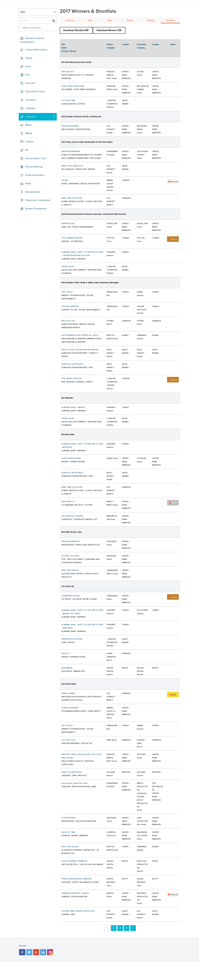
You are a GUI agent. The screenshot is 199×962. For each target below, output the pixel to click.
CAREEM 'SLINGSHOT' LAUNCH (75, 893)
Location (125, 44)
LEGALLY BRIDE (68, 693)
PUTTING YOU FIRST (70, 556)
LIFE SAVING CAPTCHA (71, 378)
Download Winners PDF (109, 30)
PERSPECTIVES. (68, 223)
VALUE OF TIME (68, 832)
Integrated (30, 108)
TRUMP (64, 180)
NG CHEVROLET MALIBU (72, 516)
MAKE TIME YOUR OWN (71, 198)
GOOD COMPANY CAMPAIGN (74, 861)
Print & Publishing (34, 166)
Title (63, 44)
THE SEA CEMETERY (70, 306)
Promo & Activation (34, 175)
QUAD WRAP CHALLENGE (72, 86)
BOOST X (65, 653)
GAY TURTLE (67, 292)
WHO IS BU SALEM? (70, 846)
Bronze (130, 20)
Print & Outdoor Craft (35, 158)
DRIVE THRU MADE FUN (72, 166)
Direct (28, 66)
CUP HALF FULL (68, 740)
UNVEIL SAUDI (67, 266)
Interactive (31, 116)
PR (26, 150)
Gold (90, 20)
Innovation (31, 99)
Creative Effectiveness (36, 49)
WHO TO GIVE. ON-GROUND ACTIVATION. (79, 349)
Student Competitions (36, 208)
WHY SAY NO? (67, 71)
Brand (64, 48)
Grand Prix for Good (35, 91)
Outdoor (29, 141)
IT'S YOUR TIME (68, 100)
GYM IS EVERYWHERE (71, 458)
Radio (28, 183)
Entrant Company (111, 46)
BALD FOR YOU (68, 321)
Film (27, 74)
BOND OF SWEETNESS (71, 772)
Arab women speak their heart (74, 783)
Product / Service (68, 51)
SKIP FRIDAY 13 (68, 501)
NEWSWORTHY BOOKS (71, 639)
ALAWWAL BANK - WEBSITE (73, 407)
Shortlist (150, 20)
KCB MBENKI (66, 668)
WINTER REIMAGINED (70, 151)
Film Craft (30, 83)
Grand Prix (70, 20)
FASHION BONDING (70, 126)
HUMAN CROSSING (69, 708)
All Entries (170, 20)
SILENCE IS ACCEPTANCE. (72, 364)
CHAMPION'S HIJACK (70, 596)
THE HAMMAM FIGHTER (71, 238)
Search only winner (32, 27)
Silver (110, 20)
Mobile (28, 133)
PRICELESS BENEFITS (70, 541)
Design (28, 58)
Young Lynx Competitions (37, 200)
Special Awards (32, 191)
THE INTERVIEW (68, 818)
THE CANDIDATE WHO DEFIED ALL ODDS (79, 335)
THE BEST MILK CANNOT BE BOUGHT (78, 911)
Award (173, 44)
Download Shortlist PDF (76, 30)
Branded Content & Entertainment (32, 40)
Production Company (141, 46)
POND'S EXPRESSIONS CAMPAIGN (76, 879)
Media (28, 125)
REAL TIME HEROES (70, 570)
